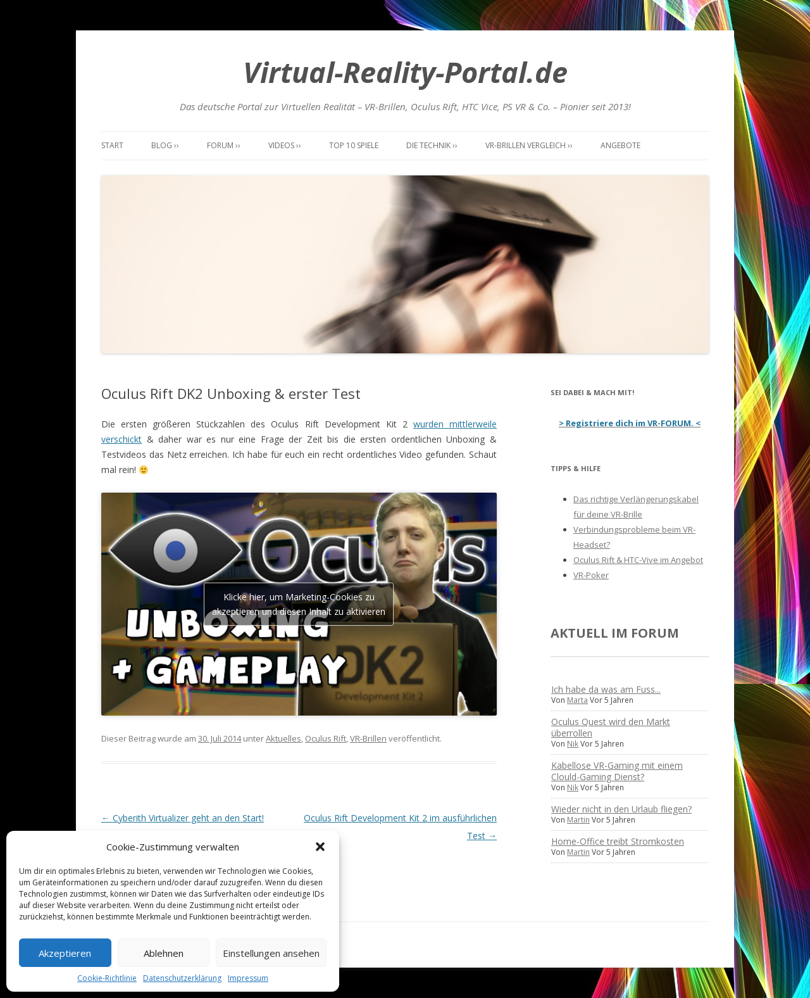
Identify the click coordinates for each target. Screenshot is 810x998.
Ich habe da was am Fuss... (606, 689)
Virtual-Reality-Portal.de (405, 72)
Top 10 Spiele (353, 145)
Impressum (248, 978)
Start (112, 145)
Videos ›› (284, 145)
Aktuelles (283, 738)
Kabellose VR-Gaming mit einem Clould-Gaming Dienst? (617, 771)
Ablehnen (164, 953)
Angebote (620, 145)
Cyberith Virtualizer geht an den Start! (182, 818)
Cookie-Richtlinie (107, 978)
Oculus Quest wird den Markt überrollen (610, 727)
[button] (320, 846)
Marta (577, 700)
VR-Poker (591, 575)
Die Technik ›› (432, 145)
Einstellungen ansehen (271, 953)
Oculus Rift (325, 738)
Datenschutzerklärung (182, 978)
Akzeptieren (65, 953)
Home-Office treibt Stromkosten (617, 841)
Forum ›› (223, 145)
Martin (578, 819)
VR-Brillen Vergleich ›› (529, 145)
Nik (572, 743)
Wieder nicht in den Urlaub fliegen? (621, 809)
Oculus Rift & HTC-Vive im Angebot (638, 559)
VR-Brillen (368, 738)
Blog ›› (165, 145)
